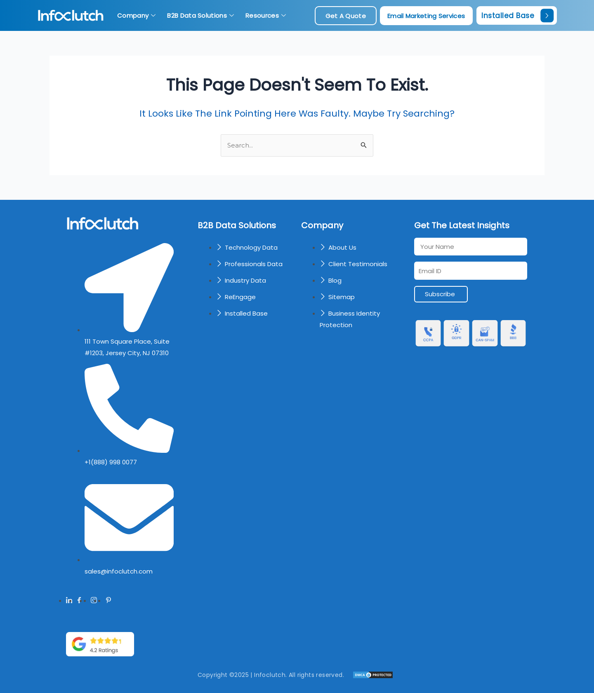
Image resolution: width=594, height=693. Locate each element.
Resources (265, 15)
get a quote (345, 16)
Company (136, 15)
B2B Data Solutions (200, 15)
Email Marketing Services (426, 16)
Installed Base (517, 15)
